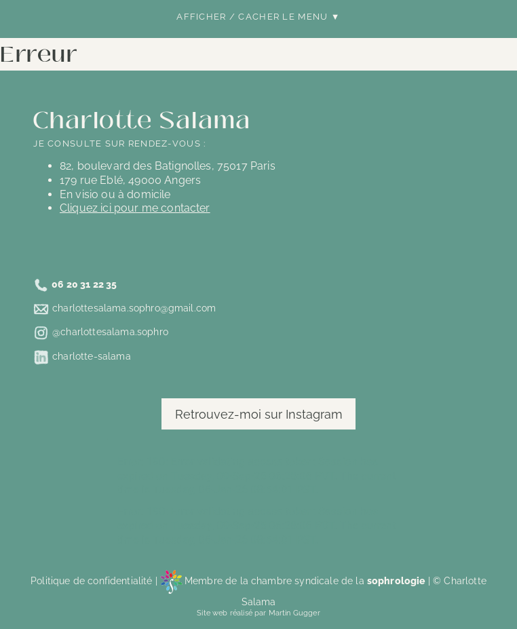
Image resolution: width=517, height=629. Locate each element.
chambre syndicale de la (338, 580)
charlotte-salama (91, 356)
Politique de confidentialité (91, 580)
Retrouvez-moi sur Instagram (259, 414)
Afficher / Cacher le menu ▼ (258, 17)
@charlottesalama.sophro (110, 332)
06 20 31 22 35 (84, 284)
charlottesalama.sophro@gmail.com (134, 308)
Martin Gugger (294, 612)
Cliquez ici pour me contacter (135, 208)
